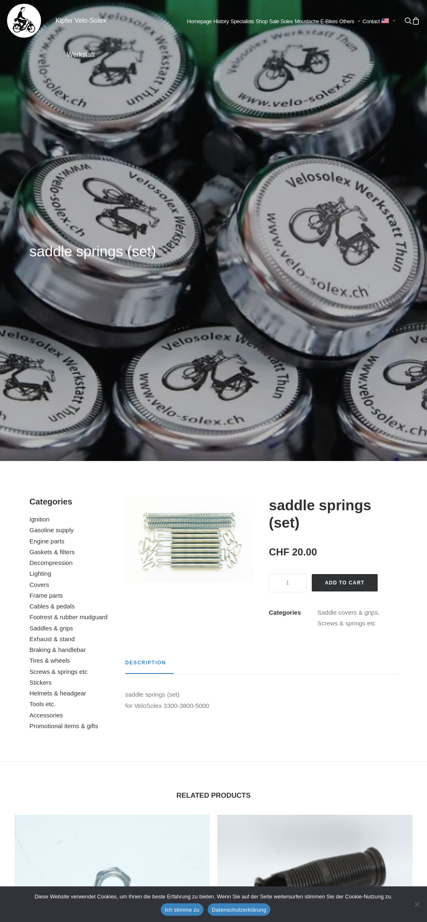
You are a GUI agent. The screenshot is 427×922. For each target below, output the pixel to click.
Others (350, 21)
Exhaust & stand (52, 327)
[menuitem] (199, 21)
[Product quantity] (287, 270)
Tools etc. (42, 392)
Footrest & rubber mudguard (68, 305)
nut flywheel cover (112, 643)
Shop (261, 21)
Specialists (242, 21)
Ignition (39, 207)
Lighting (40, 261)
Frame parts (46, 283)
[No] (416, 904)
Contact (371, 21)
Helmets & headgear (57, 381)
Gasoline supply (51, 218)
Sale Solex (281, 21)
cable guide (112, 805)
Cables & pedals (52, 294)
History (221, 21)
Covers (39, 272)
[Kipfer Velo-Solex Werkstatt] (24, 21)
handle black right (315, 643)
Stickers (40, 370)
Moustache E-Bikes (316, 21)
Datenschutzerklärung (239, 910)
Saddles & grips (51, 316)
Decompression (51, 250)
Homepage (199, 21)
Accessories (46, 403)
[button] (408, 20)
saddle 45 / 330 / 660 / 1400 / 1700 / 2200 (314, 805)
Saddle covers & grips (348, 300)
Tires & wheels (49, 348)
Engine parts (46, 229)
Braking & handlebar (57, 337)
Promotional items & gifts (63, 414)
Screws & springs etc (58, 359)
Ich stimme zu (182, 910)
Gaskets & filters (52, 240)
